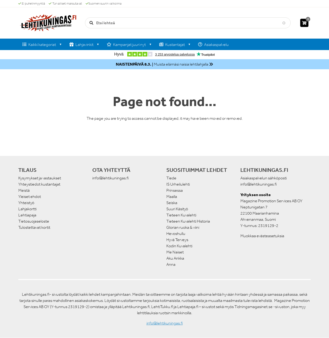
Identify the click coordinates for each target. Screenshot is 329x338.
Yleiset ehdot (29, 196)
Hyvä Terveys (177, 239)
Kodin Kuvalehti (179, 245)
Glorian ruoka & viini (182, 227)
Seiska (171, 202)
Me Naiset (175, 252)
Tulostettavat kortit (34, 227)
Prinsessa (174, 190)
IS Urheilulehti (178, 184)
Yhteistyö (26, 202)
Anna (170, 264)
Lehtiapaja (27, 215)
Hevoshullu (175, 233)
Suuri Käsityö (177, 208)
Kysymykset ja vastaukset (39, 178)
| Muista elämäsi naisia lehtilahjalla (162, 64)
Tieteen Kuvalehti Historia (188, 221)
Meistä (24, 190)
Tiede (171, 178)
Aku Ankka (175, 258)
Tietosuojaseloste (33, 221)
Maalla (171, 196)
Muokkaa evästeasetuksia (262, 235)
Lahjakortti (27, 208)
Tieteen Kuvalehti (181, 215)
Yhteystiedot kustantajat (39, 184)
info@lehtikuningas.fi (110, 178)
